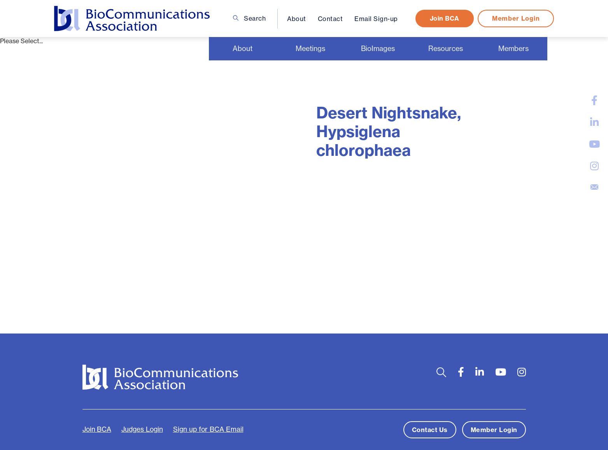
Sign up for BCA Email (208, 429)
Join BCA (444, 18)
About (296, 19)
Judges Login (142, 429)
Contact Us (430, 430)
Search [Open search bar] (249, 18)
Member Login (516, 18)
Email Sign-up (376, 19)
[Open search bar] (441, 372)
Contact (330, 19)
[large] (594, 100)
